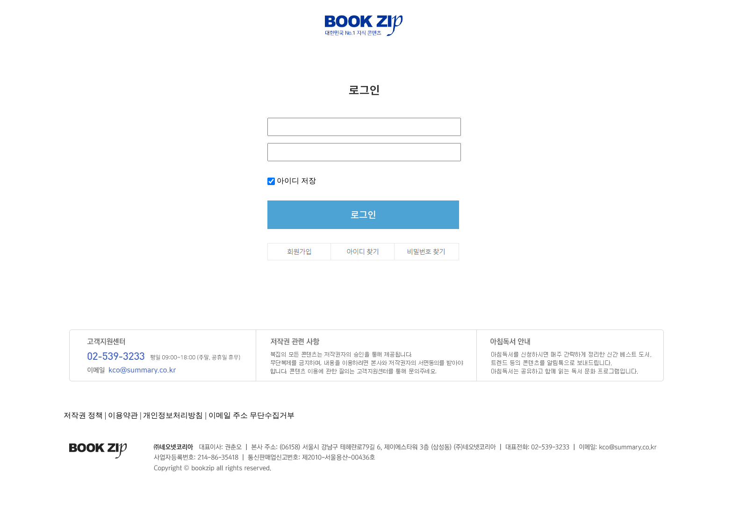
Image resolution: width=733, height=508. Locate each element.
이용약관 (123, 415)
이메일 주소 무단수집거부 (251, 415)
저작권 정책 (83, 415)
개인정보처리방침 (173, 415)
